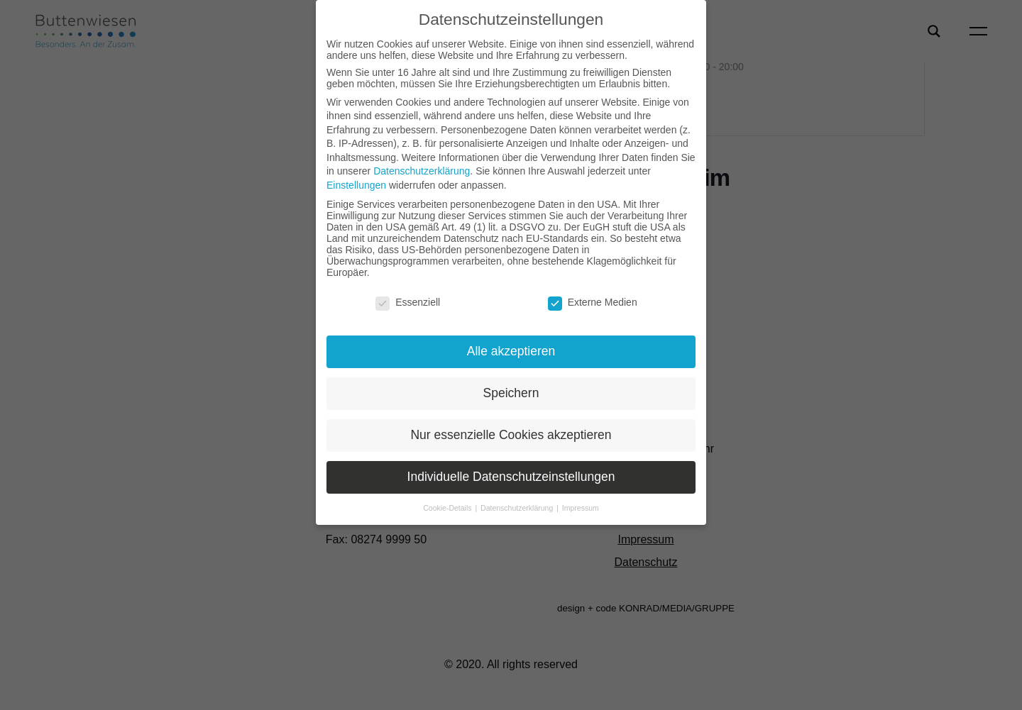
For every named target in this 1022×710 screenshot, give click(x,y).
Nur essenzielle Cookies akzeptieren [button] (510, 435)
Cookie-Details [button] (448, 508)
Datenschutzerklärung (421, 171)
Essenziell (407, 302)
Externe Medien (592, 302)
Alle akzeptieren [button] (511, 351)
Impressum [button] (580, 508)
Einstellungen (356, 185)
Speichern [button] (511, 393)
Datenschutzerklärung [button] (517, 508)
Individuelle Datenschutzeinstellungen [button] (511, 477)
